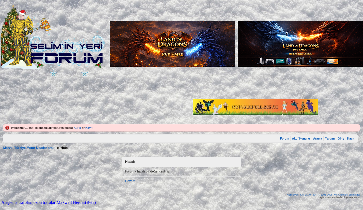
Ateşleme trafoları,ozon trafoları (29, 202)
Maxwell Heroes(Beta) (76, 202)
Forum (284, 138)
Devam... (131, 181)
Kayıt (88, 127)
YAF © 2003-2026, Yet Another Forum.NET (336, 194)
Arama (317, 138)
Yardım (330, 138)
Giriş (77, 127)
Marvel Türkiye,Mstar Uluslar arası (29, 148)
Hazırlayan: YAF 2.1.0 (298, 194)
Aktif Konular (301, 138)
